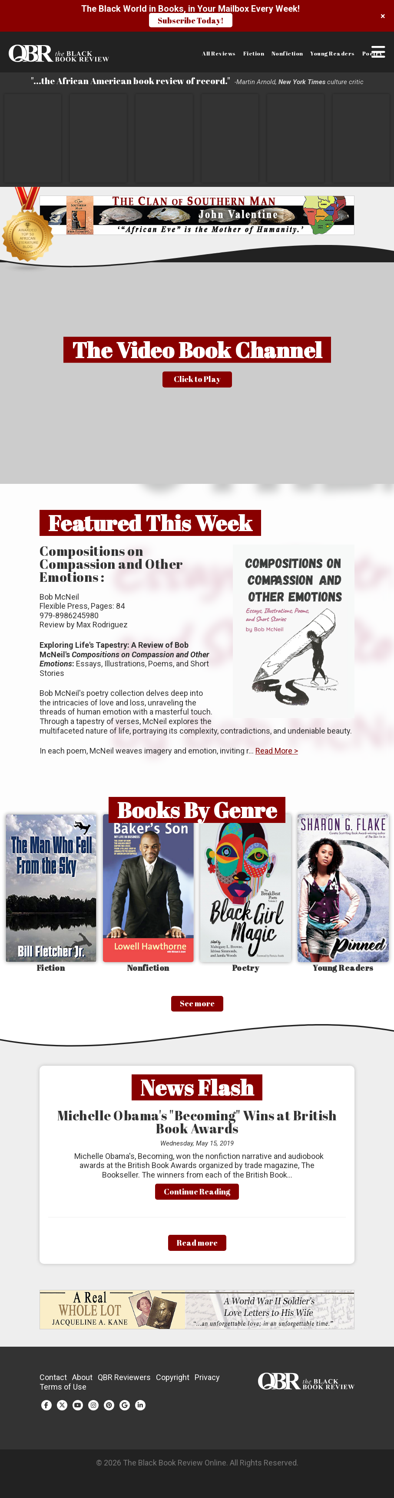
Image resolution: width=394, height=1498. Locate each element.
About (82, 1381)
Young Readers (332, 53)
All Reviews (219, 53)
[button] (378, 62)
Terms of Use (63, 1391)
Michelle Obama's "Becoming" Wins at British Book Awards (197, 1126)
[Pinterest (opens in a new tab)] (109, 1409)
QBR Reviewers (124, 1381)
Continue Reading (197, 1196)
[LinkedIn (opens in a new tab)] (140, 1409)
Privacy (207, 1381)
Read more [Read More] (197, 1246)
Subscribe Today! (191, 20)
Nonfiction (287, 53)
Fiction (254, 53)
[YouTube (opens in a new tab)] (78, 1409)
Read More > (276, 755)
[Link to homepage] (50, 53)
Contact (53, 1381)
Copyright (172, 1381)
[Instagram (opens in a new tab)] (93, 1409)
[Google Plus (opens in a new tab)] (124, 1409)
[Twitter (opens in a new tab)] (62, 1409)
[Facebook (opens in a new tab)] (46, 1409)
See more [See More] (197, 1007)
